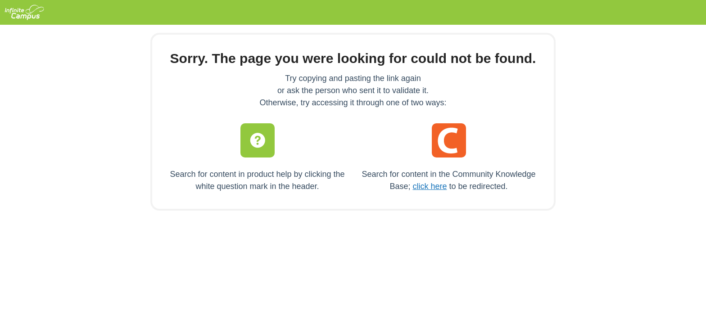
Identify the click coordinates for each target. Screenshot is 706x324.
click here (429, 186)
